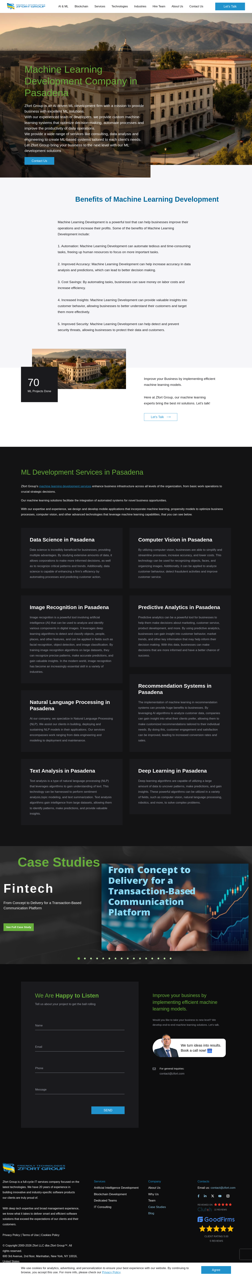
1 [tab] (79, 958)
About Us (154, 1187)
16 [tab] (171, 958)
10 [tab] (134, 958)
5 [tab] (103, 958)
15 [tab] (164, 958)
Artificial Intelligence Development (116, 1187)
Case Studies (157, 1207)
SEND (108, 1110)
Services (99, 1181)
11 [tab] (140, 958)
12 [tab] (146, 958)
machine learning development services (65, 486)
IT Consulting (102, 1207)
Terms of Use (30, 1235)
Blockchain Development (110, 1194)
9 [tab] (128, 958)
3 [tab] (91, 958)
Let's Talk (230, 6)
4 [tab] (97, 958)
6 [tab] (109, 958)
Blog (151, 1213)
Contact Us (196, 6)
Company (154, 1181)
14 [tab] (158, 958)
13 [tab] (152, 958)
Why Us (153, 1194)
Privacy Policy (111, 1272)
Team (152, 1200)
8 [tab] (121, 958)
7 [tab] (115, 958)
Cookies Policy (50, 1235)
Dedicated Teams (105, 1200)
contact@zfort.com (172, 1073)
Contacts (203, 1181)
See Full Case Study (18, 927)
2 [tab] (85, 958)
